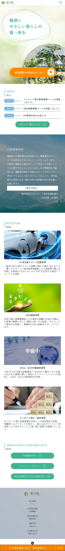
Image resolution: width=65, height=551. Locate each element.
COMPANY (32, 509)
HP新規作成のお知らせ (34, 115)
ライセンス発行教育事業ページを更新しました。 (42, 101)
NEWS (32, 524)
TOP (60, 547)
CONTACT (32, 532)
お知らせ (9, 101)
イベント (9, 115)
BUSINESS (32, 517)
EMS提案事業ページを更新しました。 (42, 108)
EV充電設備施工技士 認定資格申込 (28, 547)
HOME (32, 502)
